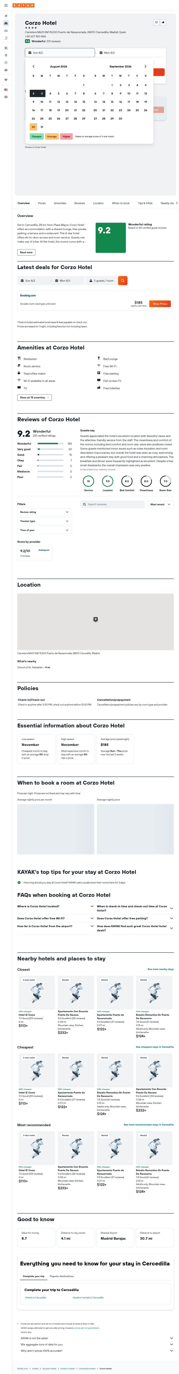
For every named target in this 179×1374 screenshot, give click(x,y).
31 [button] (42, 127)
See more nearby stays (161, 969)
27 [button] (67, 118)
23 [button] (33, 118)
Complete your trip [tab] (33, 1276)
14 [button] (75, 102)
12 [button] (58, 102)
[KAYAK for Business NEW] (5, 69)
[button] (6, 5)
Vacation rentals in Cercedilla (88, 1297)
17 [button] (42, 110)
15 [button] (84, 102)
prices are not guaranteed (87, 1328)
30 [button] (33, 127)
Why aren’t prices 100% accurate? (97, 1351)
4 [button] (50, 93)
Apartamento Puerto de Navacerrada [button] (110, 1016)
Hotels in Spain (67, 1368)
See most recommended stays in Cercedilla (149, 1124)
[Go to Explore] (5, 55)
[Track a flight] (5, 62)
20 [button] (67, 110)
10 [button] (41, 102)
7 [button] (75, 93)
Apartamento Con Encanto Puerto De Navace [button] (73, 1013)
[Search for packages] (5, 38)
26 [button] (58, 118)
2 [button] (33, 93)
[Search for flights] (5, 16)
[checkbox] (34, 553)
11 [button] (50, 102)
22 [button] (83, 110)
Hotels (35, 1368)
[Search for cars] (5, 30)
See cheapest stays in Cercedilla (155, 1046)
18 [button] (50, 110)
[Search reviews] (115, 504)
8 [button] (84, 93)
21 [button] (75, 110)
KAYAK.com (22, 1368)
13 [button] (67, 102)
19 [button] (58, 110)
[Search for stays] (5, 23)
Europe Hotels (49, 1368)
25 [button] (50, 118)
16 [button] (33, 110)
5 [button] (58, 93)
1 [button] (83, 85)
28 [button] (75, 118)
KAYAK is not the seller (97, 1338)
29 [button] (83, 118)
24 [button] (41, 118)
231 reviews (53, 41)
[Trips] (5, 79)
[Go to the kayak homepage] (23, 5)
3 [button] (42, 93)
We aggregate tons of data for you (97, 1344)
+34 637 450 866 (35, 36)
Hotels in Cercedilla (35, 1297)
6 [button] (67, 93)
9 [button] (33, 102)
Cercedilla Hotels (87, 1368)
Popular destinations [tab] (62, 1276)
